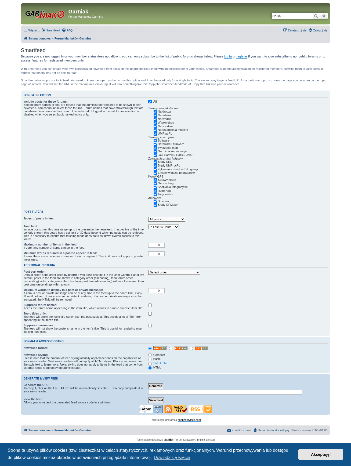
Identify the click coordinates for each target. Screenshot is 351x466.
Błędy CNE (165, 161)
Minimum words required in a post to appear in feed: (60, 253)
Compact (156, 354)
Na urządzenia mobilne (173, 129)
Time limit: (31, 226)
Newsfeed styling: (36, 354)
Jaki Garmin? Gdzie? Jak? (175, 155)
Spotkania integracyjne (173, 187)
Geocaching (166, 183)
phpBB (168, 439)
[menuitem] (51, 30)
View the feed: (34, 399)
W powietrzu (166, 122)
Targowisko (165, 194)
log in (228, 56)
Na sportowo (166, 126)
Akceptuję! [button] (321, 454)
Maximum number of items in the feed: (51, 244)
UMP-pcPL (165, 133)
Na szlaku (164, 115)
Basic (154, 358)
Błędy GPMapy (168, 204)
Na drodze (165, 111)
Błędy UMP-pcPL (169, 165)
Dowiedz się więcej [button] (172, 457)
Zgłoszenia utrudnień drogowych (179, 169)
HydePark (164, 190)
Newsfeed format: (36, 347)
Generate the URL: (37, 384)
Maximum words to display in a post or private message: (63, 289)
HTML (154, 367)
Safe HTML (160, 363)
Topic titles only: (35, 313)
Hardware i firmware (171, 144)
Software (163, 140)
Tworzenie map (168, 147)
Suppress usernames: (39, 325)
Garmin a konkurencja (172, 151)
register (241, 56)
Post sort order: (35, 271)
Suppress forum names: (40, 304)
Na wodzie (165, 119)
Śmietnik (163, 201)
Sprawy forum (167, 179)
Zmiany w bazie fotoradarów (176, 172)
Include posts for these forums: (46, 101)
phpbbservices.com (189, 419)
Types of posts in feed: (40, 218)
